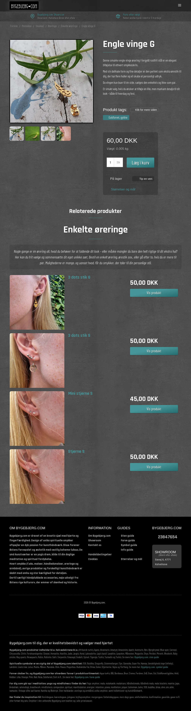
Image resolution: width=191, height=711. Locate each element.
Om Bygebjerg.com (99, 536)
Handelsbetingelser (100, 554)
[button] (143, 178)
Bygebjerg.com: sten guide (146, 657)
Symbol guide (129, 545)
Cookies (93, 559)
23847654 (167, 536)
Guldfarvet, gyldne (118, 117)
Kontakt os (94, 545)
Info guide (127, 550)
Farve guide (128, 540)
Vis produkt (154, 292)
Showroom (94, 540)
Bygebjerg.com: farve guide (87, 677)
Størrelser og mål (123, 189)
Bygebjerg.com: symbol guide (154, 666)
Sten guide (127, 536)
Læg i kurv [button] (140, 162)
